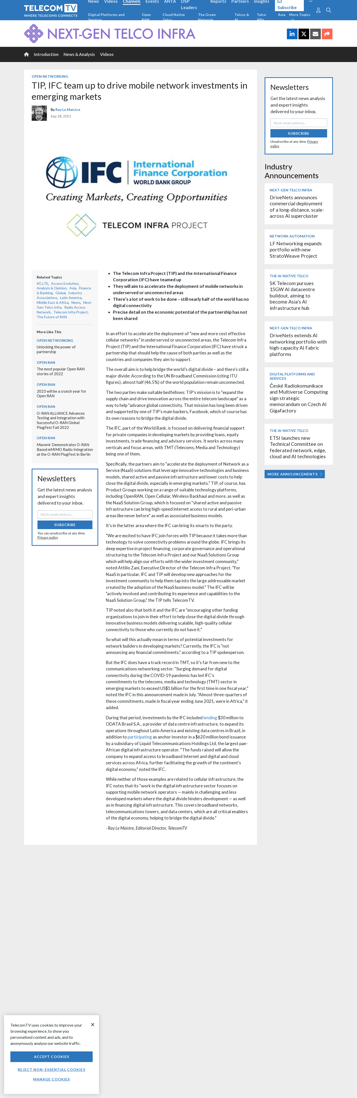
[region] (51, 1054)
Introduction (46, 54)
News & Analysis (79, 54)
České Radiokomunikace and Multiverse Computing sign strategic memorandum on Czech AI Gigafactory (299, 398)
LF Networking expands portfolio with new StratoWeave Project (296, 250)
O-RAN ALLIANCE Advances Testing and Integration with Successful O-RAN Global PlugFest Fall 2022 (61, 420)
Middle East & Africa (53, 302)
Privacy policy (47, 537)
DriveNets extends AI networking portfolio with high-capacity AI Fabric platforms (298, 344)
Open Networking (50, 76)
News (76, 302)
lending (210, 717)
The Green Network (207, 17)
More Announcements (295, 474)
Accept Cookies (51, 1056)
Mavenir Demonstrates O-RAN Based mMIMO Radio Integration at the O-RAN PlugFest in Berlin (65, 449)
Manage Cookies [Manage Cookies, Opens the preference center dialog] (51, 1079)
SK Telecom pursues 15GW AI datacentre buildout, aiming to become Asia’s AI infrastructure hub (292, 295)
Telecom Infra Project (70, 312)
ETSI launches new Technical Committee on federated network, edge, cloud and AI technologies (298, 447)
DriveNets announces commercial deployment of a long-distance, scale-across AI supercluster (297, 206)
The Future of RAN (52, 317)
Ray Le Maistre (67, 109)
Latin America (71, 297)
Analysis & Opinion (52, 288)
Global (60, 293)
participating (140, 737)
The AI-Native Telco (289, 276)
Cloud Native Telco (174, 17)
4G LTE (42, 283)
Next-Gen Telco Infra (291, 190)
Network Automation (292, 236)
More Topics (299, 17)
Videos (107, 54)
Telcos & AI (241, 17)
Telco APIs (261, 17)
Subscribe (65, 525)
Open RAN (146, 17)
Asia (281, 14)
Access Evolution (64, 283)
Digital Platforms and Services (106, 17)
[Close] (92, 1024)
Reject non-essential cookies (51, 1069)
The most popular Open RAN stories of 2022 (61, 371)
